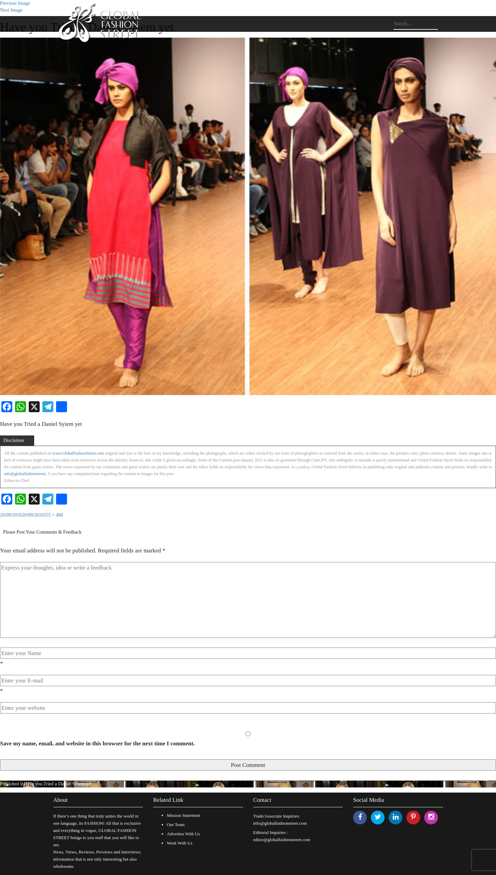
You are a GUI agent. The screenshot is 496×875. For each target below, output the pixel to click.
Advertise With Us (183, 833)
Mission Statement (183, 815)
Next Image (11, 10)
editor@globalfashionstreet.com (281, 839)
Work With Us (179, 843)
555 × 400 (53, 515)
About (60, 800)
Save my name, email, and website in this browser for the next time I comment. (97, 743)
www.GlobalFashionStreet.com (78, 453)
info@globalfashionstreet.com (280, 823)
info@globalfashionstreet (25, 473)
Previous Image (15, 3)
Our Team (176, 824)
